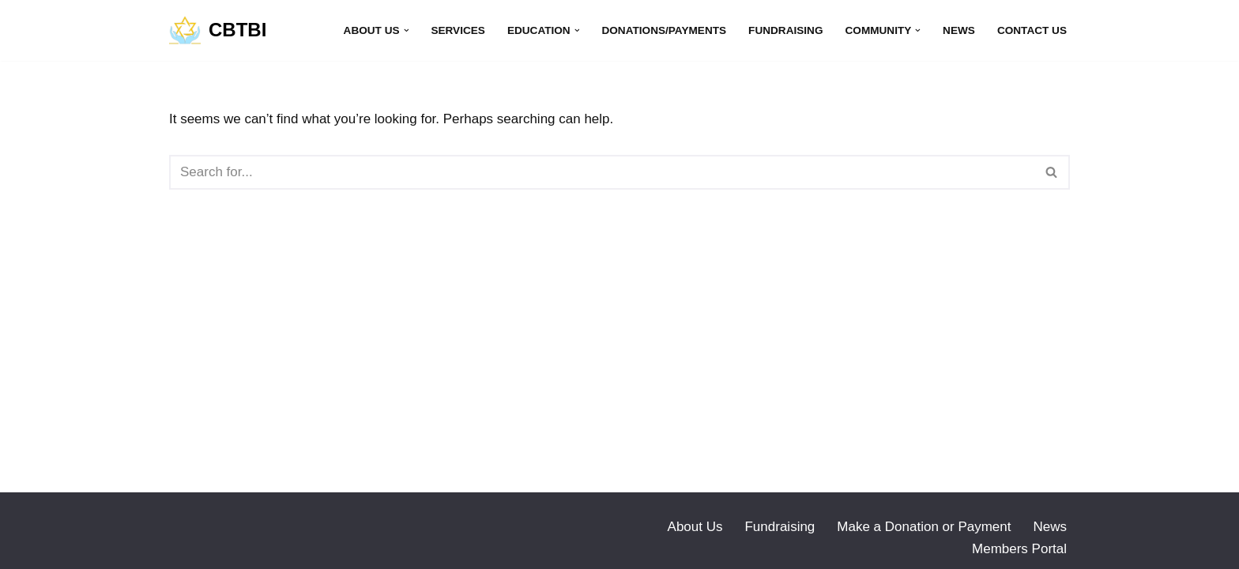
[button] (406, 30)
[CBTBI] (217, 30)
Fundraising (785, 30)
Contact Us (1032, 30)
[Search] (601, 172)
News (959, 30)
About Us (695, 526)
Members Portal (1019, 548)
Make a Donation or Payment (924, 526)
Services (458, 30)
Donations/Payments (663, 30)
